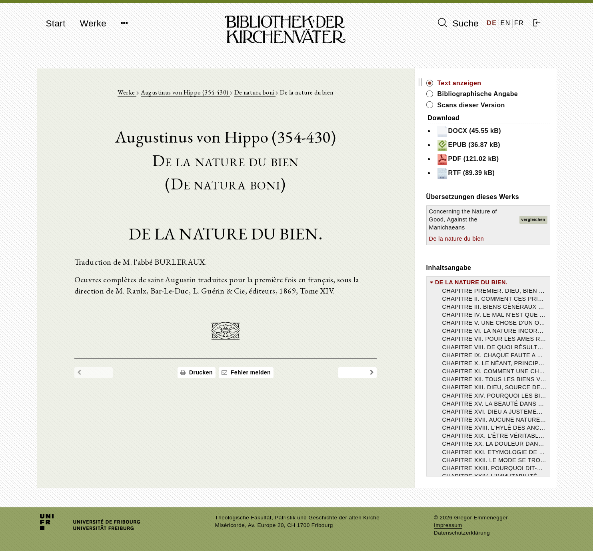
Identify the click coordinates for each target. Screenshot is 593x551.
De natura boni (261, 92)
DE (492, 23)
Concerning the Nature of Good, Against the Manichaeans (475, 219)
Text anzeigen (471, 83)
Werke (93, 23)
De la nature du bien (468, 238)
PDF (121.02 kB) (479, 159)
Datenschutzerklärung (462, 533)
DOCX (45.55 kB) (480, 131)
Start (56, 23)
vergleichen (533, 219)
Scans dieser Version (483, 105)
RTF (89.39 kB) (477, 173)
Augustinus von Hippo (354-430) (191, 92)
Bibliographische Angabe (489, 93)
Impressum (448, 525)
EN (506, 23)
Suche (458, 23)
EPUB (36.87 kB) (480, 145)
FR (519, 23)
